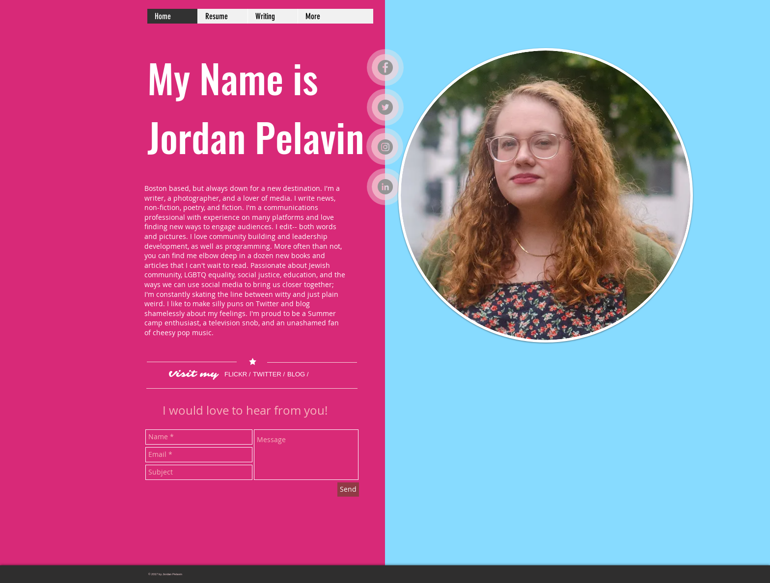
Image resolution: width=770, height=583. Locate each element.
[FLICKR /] (241, 375)
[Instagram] (385, 147)
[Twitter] (385, 107)
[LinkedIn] (385, 186)
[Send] (348, 489)
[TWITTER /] (279, 375)
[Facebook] (385, 67)
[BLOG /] (302, 375)
